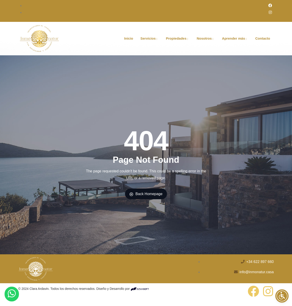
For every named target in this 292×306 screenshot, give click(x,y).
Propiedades (177, 38)
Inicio (128, 38)
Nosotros (206, 38)
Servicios (150, 38)
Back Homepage (146, 194)
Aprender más (235, 38)
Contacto (262, 38)
